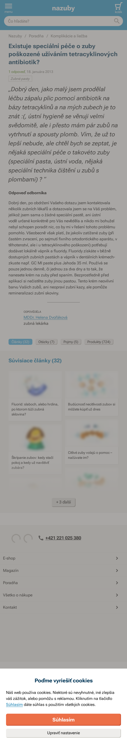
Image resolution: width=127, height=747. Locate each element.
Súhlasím (14, 704)
